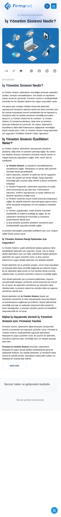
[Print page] (21, 71)
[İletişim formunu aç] (54, 510)
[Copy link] (13, 71)
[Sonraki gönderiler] (54, 389)
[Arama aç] (47, 6)
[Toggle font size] (6, 71)
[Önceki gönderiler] (46, 389)
